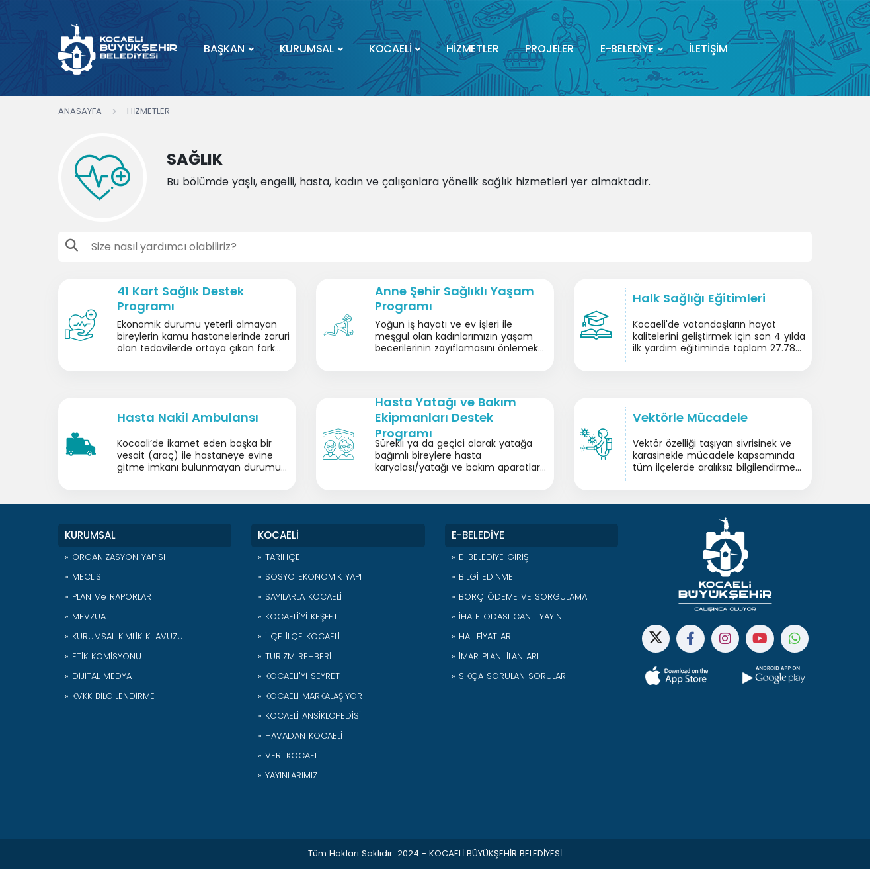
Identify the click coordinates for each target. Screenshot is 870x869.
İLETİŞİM (708, 48)
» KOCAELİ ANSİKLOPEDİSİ (309, 715)
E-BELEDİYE (627, 48)
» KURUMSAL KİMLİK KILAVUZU (124, 636)
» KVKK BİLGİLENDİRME (110, 696)
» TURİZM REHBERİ (294, 656)
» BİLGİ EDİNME (482, 577)
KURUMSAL (307, 48)
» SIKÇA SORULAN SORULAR (509, 676)
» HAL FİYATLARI (482, 636)
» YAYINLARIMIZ (287, 775)
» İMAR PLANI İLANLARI (495, 656)
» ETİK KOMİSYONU (103, 656)
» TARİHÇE (279, 557)
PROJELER (549, 48)
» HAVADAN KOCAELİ (300, 735)
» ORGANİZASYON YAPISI (115, 557)
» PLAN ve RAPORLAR (108, 596)
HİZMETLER (472, 48)
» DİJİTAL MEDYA (98, 676)
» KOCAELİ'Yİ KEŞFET (298, 616)
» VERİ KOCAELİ (289, 755)
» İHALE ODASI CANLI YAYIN (507, 616)
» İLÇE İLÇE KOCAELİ (299, 636)
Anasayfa (80, 111)
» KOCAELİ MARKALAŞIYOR (310, 696)
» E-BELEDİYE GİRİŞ (490, 557)
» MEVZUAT (87, 616)
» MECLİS (83, 577)
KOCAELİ (390, 48)
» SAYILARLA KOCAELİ (300, 596)
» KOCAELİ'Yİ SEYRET (299, 676)
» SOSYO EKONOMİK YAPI (310, 577)
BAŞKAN (224, 48)
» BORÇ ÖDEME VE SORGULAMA (519, 596)
